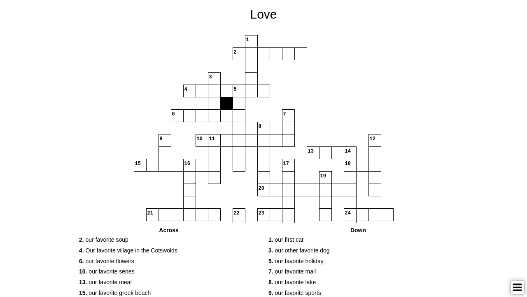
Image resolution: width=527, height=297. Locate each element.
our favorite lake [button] (292, 282)
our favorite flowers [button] (106, 261)
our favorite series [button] (107, 271)
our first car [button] (286, 239)
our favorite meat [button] (105, 282)
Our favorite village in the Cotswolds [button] (128, 250)
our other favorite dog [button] (299, 250)
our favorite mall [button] (292, 271)
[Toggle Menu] (517, 287)
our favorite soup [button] (103, 239)
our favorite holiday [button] (296, 261)
